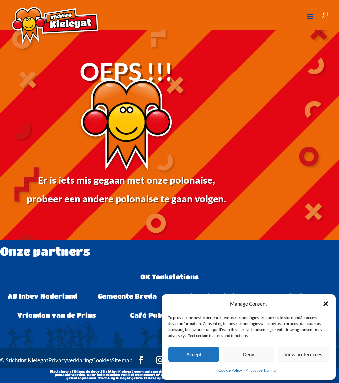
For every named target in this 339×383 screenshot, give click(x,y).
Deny (248, 354)
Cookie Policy (230, 370)
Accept (194, 354)
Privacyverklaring (260, 370)
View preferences (303, 354)
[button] (325, 303)
